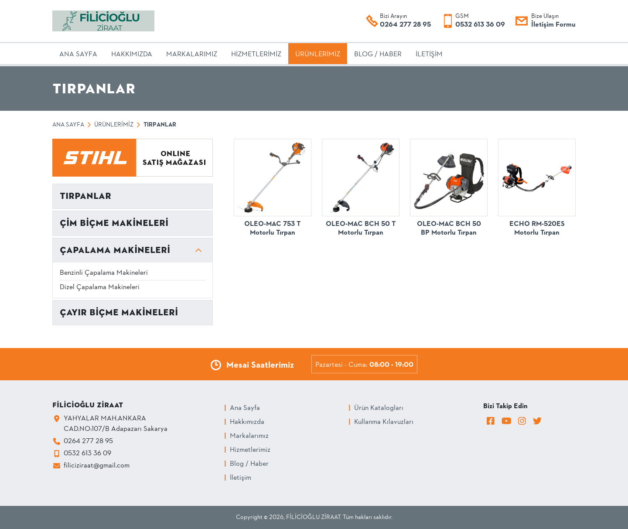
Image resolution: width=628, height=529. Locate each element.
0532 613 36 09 (480, 25)
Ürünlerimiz (113, 125)
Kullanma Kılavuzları (383, 422)
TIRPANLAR (85, 196)
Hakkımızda (247, 422)
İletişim (240, 478)
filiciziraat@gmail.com (97, 466)
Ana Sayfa (68, 125)
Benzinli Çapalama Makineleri (104, 273)
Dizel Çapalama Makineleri (100, 287)
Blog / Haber (249, 464)
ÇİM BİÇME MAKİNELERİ (114, 223)
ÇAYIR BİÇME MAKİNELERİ (119, 312)
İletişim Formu (553, 25)
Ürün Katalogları (378, 408)
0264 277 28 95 (405, 25)
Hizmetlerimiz (250, 450)
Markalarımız (249, 436)
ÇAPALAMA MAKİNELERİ (115, 250)
